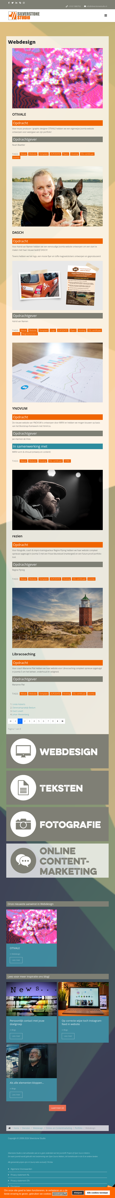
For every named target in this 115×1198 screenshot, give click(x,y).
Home (16, 1128)
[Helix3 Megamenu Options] (105, 15)
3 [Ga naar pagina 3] (29, 721)
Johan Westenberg (21, 714)
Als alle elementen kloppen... (27, 1082)
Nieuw (23, 154)
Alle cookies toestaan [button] (97, 1193)
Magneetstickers (29, 333)
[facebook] (9, 2)
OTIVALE (19, 114)
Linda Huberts (19, 704)
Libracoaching (23, 654)
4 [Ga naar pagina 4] (34, 721)
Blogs (14, 1030)
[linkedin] (16, 2)
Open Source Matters (82, 1153)
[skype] (20, 2)
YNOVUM (19, 408)
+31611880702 (74, 6)
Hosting (74, 154)
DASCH (18, 232)
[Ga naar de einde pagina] (62, 721)
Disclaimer (15, 1186)
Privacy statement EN (19, 1180)
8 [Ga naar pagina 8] (53, 721)
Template (43, 154)
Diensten (26, 1128)
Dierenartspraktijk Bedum (24, 707)
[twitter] (13, 2)
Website (32, 154)
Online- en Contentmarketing (59, 1128)
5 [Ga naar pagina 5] (38, 721)
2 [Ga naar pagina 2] (24, 721)
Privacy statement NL (19, 1174)
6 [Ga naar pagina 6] (43, 721)
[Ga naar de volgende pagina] (57, 721)
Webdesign (16, 954)
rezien (17, 536)
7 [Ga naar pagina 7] (48, 721)
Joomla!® (62, 1153)
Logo (53, 330)
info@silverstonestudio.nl (97, 6)
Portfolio (78, 1128)
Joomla (16, 157)
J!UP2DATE (55, 154)
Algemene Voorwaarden (21, 1169)
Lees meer (16, 960)
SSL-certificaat (87, 154)
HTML (67, 461)
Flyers (65, 154)
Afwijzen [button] (78, 1193)
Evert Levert (18, 711)
